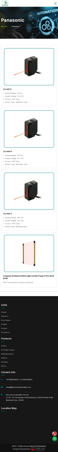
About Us (4, 316)
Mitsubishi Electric (7, 354)
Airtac (3, 346)
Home (5, 26)
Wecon (4, 358)
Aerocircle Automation (38, 446)
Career (4, 328)
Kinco (3, 366)
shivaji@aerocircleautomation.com (18, 387)
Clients (4, 324)
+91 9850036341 (12, 380)
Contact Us (5, 332)
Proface (4, 362)
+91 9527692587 (26, 380)
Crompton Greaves (7, 350)
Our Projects (5, 320)
